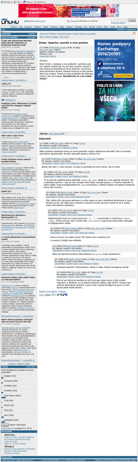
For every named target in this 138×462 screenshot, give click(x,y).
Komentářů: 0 (10, 100)
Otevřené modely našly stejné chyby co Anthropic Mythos (18, 278)
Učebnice (54, 27)
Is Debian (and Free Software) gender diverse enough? (19, 182)
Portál (112, 27)
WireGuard (30, 223)
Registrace (131, 29)
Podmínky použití (117, 460)
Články (45, 27)
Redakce (98, 460)
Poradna (13, 27)
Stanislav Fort (7, 286)
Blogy (62, 27)
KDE (61, 37)
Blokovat (67, 148)
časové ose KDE (8, 152)
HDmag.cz (28, 2)
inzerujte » (31, 37)
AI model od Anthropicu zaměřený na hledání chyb (17, 293)
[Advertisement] (70, 126)
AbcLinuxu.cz (6, 2)
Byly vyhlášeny (8, 168)
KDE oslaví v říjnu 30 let (12, 135)
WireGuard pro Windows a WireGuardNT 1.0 (13, 216)
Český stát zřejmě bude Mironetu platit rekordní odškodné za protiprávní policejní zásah (16, 43)
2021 (16, 178)
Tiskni (41, 295)
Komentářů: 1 (20, 132)
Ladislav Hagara (7, 80)
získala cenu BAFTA (10, 118)
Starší (27, 364)
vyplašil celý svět (18, 296)
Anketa (5, 367)
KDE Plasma (8, 396)
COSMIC (7, 386)
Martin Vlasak (60, 47)
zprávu (4, 148)
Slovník (92, 27)
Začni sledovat (55, 134)
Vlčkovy (15, 288)
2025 (27, 178)
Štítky (42, 37)
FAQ (20, 27)
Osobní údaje (130, 460)
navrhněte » (31, 367)
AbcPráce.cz (39, 2)
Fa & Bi (82, 143)
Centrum (11, 364)
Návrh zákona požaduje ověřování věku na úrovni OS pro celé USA (17, 320)
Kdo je (99, 27)
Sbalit (54, 148)
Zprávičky (6, 34)
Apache (48, 37)
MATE (5, 405)
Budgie (6, 376)
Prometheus (18, 208)
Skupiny (69, 27)
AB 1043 (23, 350)
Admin (53, 56)
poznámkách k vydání (26, 204)
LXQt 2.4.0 (6, 84)
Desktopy (78, 27)
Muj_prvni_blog (46, 50)
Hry (85, 27)
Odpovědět (44, 56)
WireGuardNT (21, 227)
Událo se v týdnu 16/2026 (15, 444)
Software (37, 27)
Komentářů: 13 (29, 360)
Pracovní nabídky (10, 37)
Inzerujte (73, 21)
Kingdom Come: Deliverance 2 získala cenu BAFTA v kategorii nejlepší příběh (18, 105)
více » (6, 77)
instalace (55, 37)
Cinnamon (7, 381)
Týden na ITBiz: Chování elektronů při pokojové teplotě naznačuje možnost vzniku (19, 439)
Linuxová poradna (64, 34)
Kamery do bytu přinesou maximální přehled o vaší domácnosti (19, 450)
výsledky (18, 168)
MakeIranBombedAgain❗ (11, 316)
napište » (32, 34)
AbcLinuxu (9, 435)
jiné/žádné (7, 420)
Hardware (28, 27)
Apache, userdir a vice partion (84, 34)
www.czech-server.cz (25, 460)
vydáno (5, 92)
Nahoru (62, 291)
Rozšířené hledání (118, 23)
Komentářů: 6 (20, 274)
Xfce (5, 415)
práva (66, 37)
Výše (62, 163)
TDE (5, 410)
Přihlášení (121, 29)
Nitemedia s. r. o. (57, 460)
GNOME (6, 391)
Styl (3, 29)
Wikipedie (6, 172)
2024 (21, 178)
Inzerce (106, 460)
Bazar (106, 27)
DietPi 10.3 (6, 191)
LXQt (27, 90)
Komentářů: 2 (20, 156)
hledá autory (40, 21)
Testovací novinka (11, 453)
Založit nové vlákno (48, 291)
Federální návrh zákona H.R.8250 (15, 328)
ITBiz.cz (18, 2)
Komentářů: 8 (28, 316)
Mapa (125, 27)
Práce (119, 27)
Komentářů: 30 (7, 428)
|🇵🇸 (2, 100)
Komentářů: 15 (21, 80)
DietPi (29, 200)
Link (60, 148)
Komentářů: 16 (21, 188)
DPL (27, 170)
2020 (11, 178)
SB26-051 (18, 352)
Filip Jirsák (58, 143)
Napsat (20, 364)
